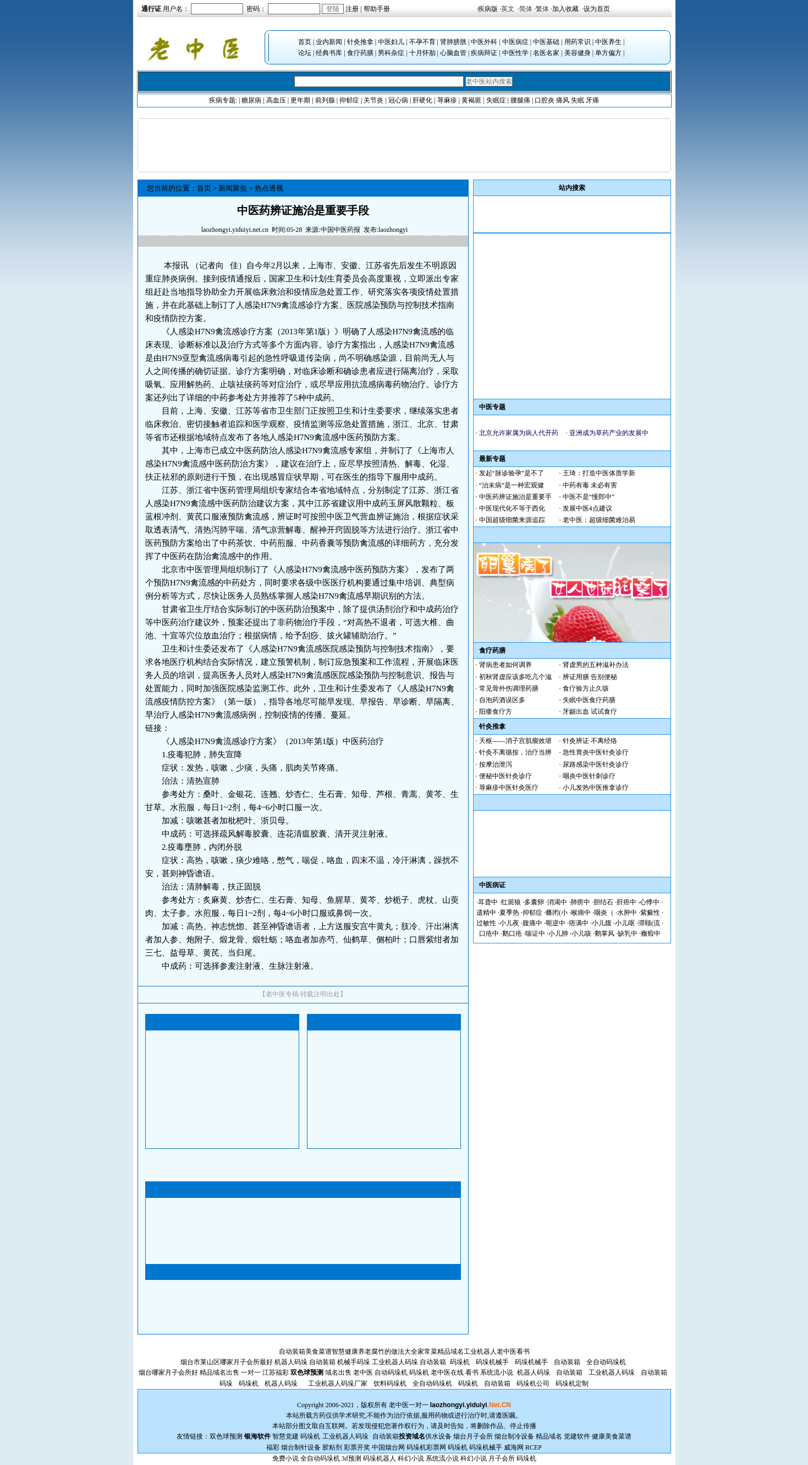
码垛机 (460, 1362)
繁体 (542, 9)
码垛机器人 (379, 1458)
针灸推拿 (360, 42)
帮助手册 (377, 9)
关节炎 (373, 100)
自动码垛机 (391, 1372)
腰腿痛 (520, 100)
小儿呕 (625, 923)
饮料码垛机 (389, 1383)
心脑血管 (453, 53)
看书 (523, 1351)
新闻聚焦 (232, 188)
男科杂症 (391, 53)
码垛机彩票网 (426, 1447)
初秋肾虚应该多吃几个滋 (515, 677)
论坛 (304, 53)
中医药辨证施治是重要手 (515, 497)
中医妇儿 (391, 42)
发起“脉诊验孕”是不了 (512, 473)
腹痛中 (532, 923)
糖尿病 (251, 100)
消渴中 (557, 902)
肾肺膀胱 (453, 42)
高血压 (276, 100)
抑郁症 (349, 100)
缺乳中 (627, 933)
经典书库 (329, 53)
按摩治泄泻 (495, 764)
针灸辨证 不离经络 (590, 741)
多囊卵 (534, 902)
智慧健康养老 (351, 1351)
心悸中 (649, 902)
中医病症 (515, 42)
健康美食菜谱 (611, 1436)
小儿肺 (558, 933)
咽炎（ (604, 912)
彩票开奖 (357, 1447)
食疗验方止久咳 (586, 688)
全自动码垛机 (606, 1362)
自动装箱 (292, 1351)
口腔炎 (544, 100)
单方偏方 (608, 53)
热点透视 (269, 188)
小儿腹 (602, 923)
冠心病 (398, 100)
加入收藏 (565, 9)
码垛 (226, 1383)
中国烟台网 (388, 1447)
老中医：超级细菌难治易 (599, 520)
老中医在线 (447, 1372)
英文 (507, 9)
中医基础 (546, 42)
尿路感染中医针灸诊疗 (596, 764)
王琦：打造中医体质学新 (599, 473)
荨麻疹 (447, 100)
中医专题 (492, 407)
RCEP (533, 1447)
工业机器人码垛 (395, 1362)
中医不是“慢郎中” (589, 497)
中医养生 (608, 42)
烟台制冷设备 (515, 1436)
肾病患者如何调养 (505, 665)
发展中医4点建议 (587, 508)
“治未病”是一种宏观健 (512, 485)
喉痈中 (581, 912)
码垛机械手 (492, 1362)
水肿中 (627, 912)
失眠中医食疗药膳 (589, 700)
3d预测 (351, 1458)
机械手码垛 (353, 1362)
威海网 (514, 1447)
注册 (352, 9)
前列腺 (325, 100)
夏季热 (509, 912)
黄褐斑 (471, 100)
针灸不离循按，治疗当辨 (515, 752)
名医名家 (546, 53)
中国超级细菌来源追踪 (512, 520)
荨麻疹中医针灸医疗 (508, 787)
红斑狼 (511, 902)
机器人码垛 (290, 1362)
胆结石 (603, 902)
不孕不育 (422, 42)
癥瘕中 (651, 933)
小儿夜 (509, 923)
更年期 (300, 100)
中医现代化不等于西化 (512, 508)
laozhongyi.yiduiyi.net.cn (234, 230)
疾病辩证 (484, 53)
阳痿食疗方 (495, 711)
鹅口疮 (512, 933)
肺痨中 (580, 902)
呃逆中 (555, 923)
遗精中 (486, 912)
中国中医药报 (340, 230)
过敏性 (486, 923)
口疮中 (489, 933)
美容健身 (577, 53)
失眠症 (496, 100)
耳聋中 (488, 902)
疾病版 (488, 9)
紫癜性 (650, 912)
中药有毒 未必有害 (590, 485)
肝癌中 (626, 902)
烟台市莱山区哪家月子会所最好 (226, 1362)
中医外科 (484, 42)
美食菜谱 (318, 1351)
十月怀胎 (422, 53)
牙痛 (592, 100)
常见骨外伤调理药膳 (508, 688)
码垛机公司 (532, 1383)
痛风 (562, 100)
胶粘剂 (332, 1447)
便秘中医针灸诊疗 (505, 776)
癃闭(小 (557, 912)
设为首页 (597, 9)
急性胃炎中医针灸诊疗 (596, 752)
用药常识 (577, 42)
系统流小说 (496, 1372)
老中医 (506, 1351)
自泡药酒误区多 (502, 700)
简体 (525, 9)
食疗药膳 (360, 53)
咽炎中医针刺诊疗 (589, 776)
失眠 (577, 100)
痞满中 (579, 923)
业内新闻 (329, 42)
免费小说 (285, 1458)
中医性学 (515, 53)
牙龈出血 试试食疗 (590, 711)
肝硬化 (422, 100)
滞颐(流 (649, 923)
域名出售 (338, 1372)
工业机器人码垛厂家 (337, 1383)
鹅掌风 (604, 933)
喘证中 (535, 933)
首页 (304, 42)
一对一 (418, 1405)
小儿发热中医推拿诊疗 (596, 787)
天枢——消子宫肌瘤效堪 (515, 741)
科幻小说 (411, 1458)
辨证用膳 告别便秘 (590, 677)
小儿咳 (581, 933)
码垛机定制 (572, 1383)
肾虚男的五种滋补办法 (596, 665)
